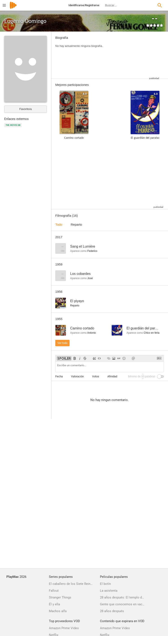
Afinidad (112, 376)
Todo (58, 224)
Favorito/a (25, 109)
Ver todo (62, 343)
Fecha (59, 376)
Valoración (77, 376)
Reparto (76, 224)
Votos (95, 376)
